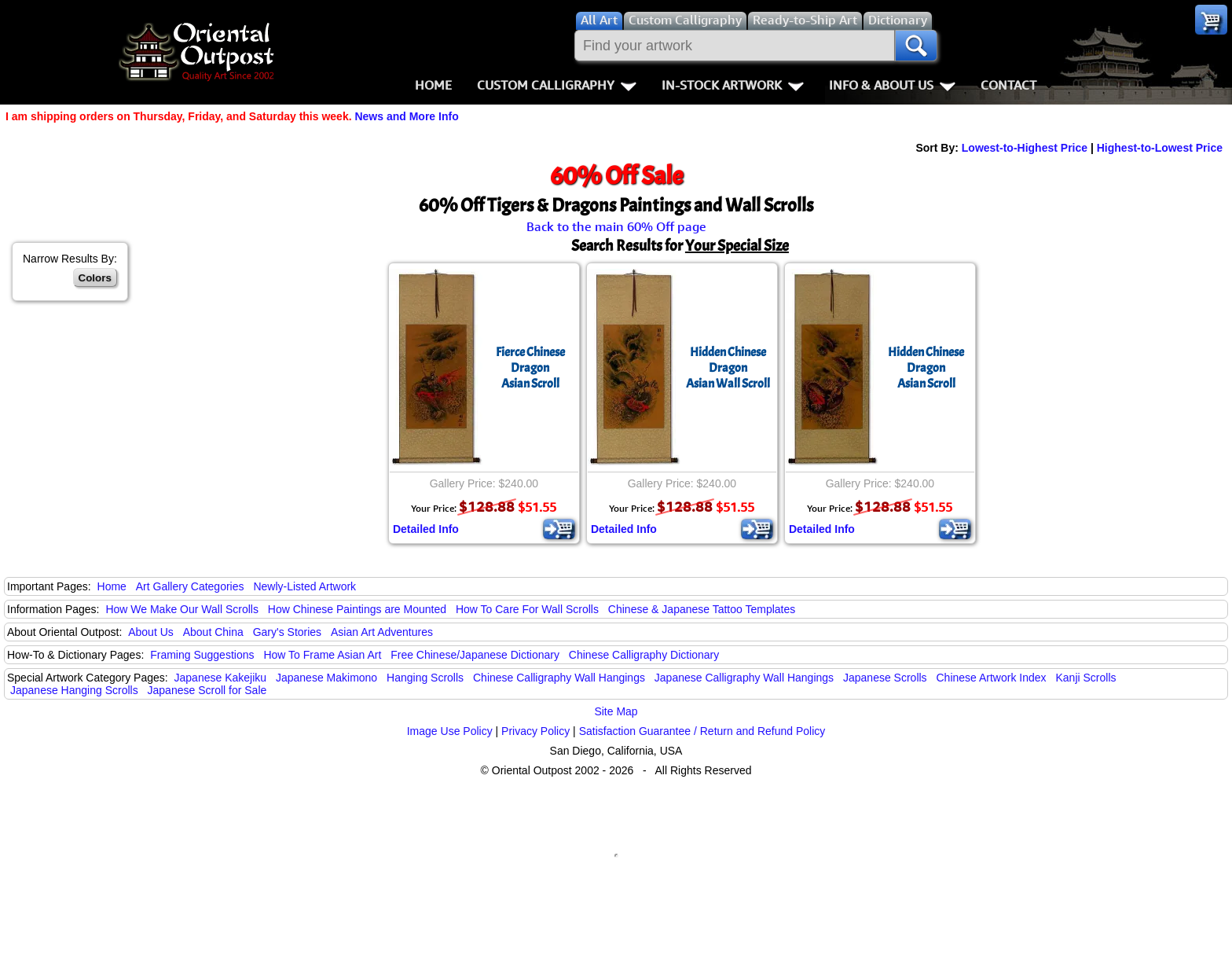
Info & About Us (892, 85)
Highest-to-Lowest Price (1160, 147)
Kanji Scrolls (1085, 677)
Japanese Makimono (326, 677)
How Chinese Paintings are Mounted (357, 609)
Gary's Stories (287, 632)
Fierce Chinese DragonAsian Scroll (530, 367)
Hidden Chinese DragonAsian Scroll (926, 367)
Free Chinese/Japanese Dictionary (474, 655)
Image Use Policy (450, 731)
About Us (151, 632)
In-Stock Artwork (733, 85)
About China (213, 632)
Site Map (615, 711)
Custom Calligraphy (556, 85)
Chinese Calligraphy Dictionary (644, 655)
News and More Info (406, 116)
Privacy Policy (535, 731)
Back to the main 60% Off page (616, 226)
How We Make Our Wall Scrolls (181, 609)
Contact (1008, 85)
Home (433, 85)
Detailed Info (426, 529)
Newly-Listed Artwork (304, 586)
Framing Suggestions (202, 655)
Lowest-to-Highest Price (1024, 147)
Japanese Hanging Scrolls (74, 690)
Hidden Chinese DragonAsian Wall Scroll (728, 367)
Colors (95, 278)
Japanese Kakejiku (220, 677)
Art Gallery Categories (190, 586)
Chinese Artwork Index (992, 677)
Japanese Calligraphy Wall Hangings (744, 677)
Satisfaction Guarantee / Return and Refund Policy (702, 731)
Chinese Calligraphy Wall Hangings (559, 677)
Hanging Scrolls (425, 677)
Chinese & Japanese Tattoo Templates (701, 609)
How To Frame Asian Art (322, 655)
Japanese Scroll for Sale (207, 690)
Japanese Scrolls (885, 677)
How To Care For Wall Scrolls (527, 609)
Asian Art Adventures (382, 632)
